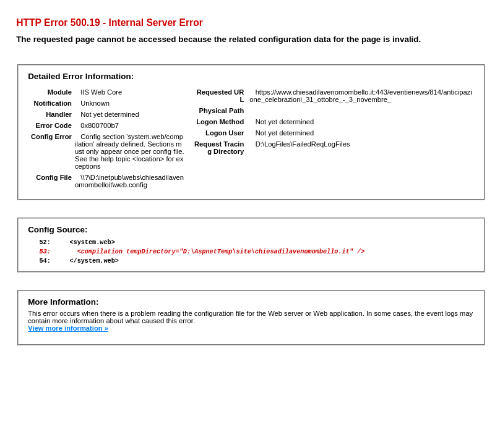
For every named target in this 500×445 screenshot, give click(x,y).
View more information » (68, 333)
